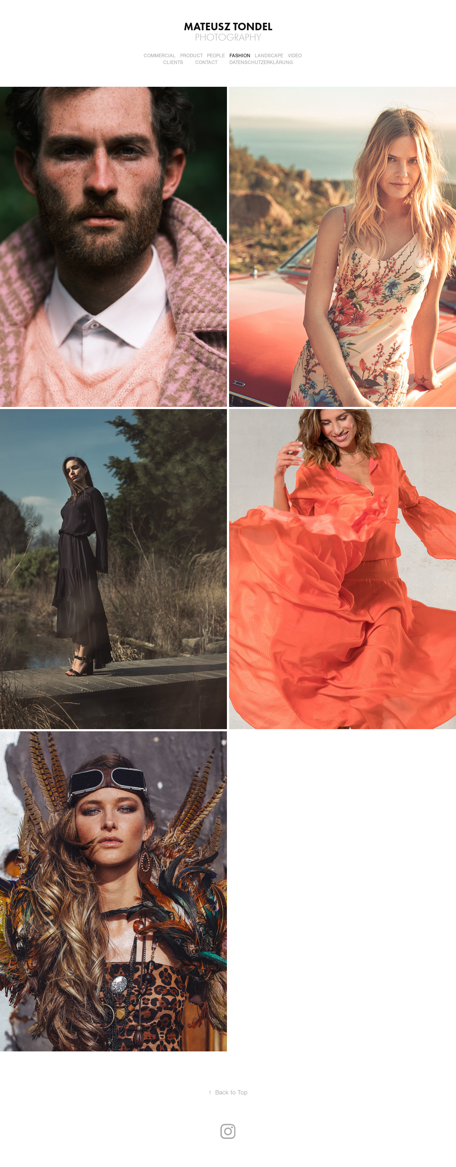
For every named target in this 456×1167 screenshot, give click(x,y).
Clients (173, 62)
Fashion (239, 56)
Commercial (160, 56)
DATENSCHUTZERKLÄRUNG (261, 62)
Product (191, 56)
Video (295, 56)
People (216, 56)
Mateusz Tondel (228, 26)
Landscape (269, 56)
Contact (206, 62)
